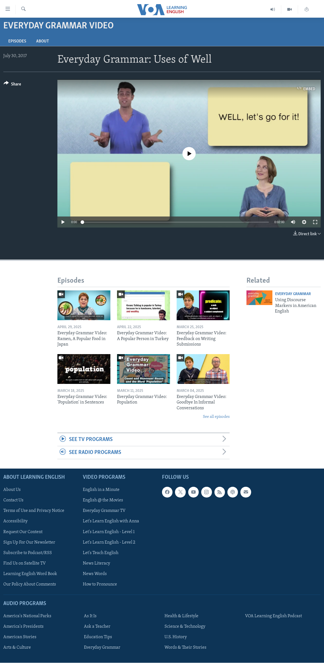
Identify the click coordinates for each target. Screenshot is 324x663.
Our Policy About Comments (29, 584)
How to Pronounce (100, 584)
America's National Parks (27, 616)
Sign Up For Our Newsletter (29, 542)
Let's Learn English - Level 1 (109, 532)
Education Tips (98, 637)
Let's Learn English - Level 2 (109, 542)
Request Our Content (23, 532)
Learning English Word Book (30, 574)
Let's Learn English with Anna (111, 521)
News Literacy (96, 563)
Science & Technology (184, 626)
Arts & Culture (17, 648)
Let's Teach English (100, 553)
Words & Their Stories (185, 648)
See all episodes (216, 417)
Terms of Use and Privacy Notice (33, 511)
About (42, 41)
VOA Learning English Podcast (273, 616)
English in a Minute (101, 490)
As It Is (90, 616)
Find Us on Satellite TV (24, 563)
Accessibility (15, 521)
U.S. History (175, 637)
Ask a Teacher (97, 626)
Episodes (17, 41)
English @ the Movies (103, 500)
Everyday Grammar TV (104, 511)
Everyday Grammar (293, 294)
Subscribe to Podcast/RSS (27, 553)
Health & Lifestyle (181, 616)
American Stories (19, 637)
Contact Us (13, 500)
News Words (95, 574)
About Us (12, 490)
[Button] (12, 85)
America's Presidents (23, 626)
